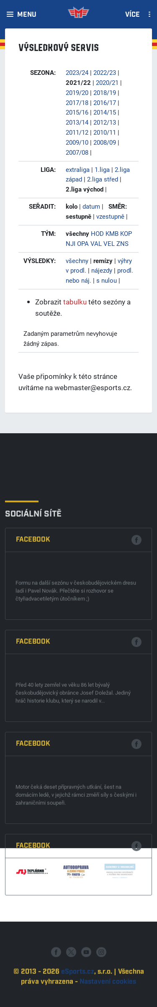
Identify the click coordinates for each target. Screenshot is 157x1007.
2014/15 (104, 112)
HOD (97, 233)
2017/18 (77, 102)
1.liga (102, 169)
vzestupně (110, 216)
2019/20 (77, 92)
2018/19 (104, 92)
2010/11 (104, 132)
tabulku (75, 302)
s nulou (106, 280)
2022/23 (104, 72)
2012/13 (104, 122)
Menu (26, 15)
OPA (83, 243)
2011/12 (77, 132)
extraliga (78, 169)
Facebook (33, 669)
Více (132, 15)
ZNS (122, 243)
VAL (96, 243)
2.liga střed (102, 179)
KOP (126, 233)
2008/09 (104, 142)
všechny (77, 260)
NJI (70, 243)
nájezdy (101, 270)
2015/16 (77, 112)
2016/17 (104, 102)
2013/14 (77, 122)
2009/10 (77, 142)
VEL (109, 243)
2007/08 (77, 152)
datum (91, 206)
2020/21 (107, 82)
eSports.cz (77, 995)
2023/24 (77, 72)
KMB (112, 233)
